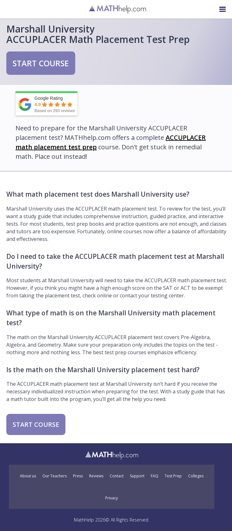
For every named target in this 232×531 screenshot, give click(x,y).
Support (137, 476)
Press (78, 476)
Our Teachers (54, 476)
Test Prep (173, 476)
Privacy (111, 498)
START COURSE (41, 63)
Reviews (96, 476)
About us (28, 476)
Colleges (196, 476)
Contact (117, 476)
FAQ (154, 476)
